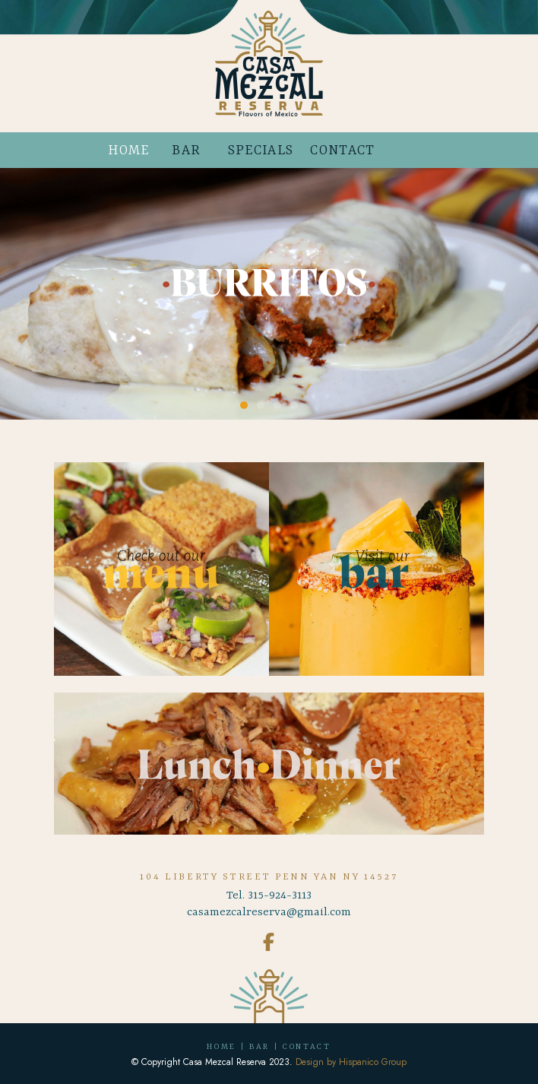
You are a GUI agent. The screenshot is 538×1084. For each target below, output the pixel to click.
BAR (186, 150)
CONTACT (342, 150)
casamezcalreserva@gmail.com (269, 912)
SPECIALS (261, 150)
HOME (128, 150)
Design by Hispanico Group (351, 1062)
